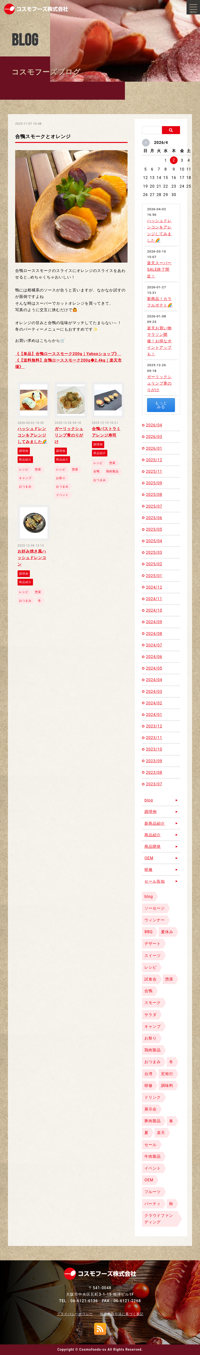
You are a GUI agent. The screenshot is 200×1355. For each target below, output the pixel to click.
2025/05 (154, 529)
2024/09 (154, 622)
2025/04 (154, 541)
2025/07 (154, 506)
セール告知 (154, 881)
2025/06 (154, 518)
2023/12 (154, 726)
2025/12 (154, 460)
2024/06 (154, 656)
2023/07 (154, 784)
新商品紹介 (154, 823)
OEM (148, 858)
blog (148, 800)
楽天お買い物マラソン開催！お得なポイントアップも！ (159, 341)
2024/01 (154, 714)
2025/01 (154, 575)
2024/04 (154, 680)
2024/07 (154, 645)
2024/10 (154, 610)
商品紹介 (152, 835)
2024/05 (154, 668)
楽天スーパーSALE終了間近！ (159, 269)
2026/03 (154, 436)
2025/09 (154, 483)
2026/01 (154, 448)
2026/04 (154, 425)
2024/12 (154, 587)
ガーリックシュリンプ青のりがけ (159, 383)
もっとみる (161, 405)
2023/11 (154, 737)
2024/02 (154, 703)
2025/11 (154, 471)
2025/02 (154, 564)
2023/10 (154, 749)
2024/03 (154, 691)
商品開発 (152, 846)
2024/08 (154, 633)
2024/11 (154, 599)
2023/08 (154, 772)
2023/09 (154, 761)
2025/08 (154, 494)
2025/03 (154, 552)
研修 (148, 869)
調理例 (150, 811)
